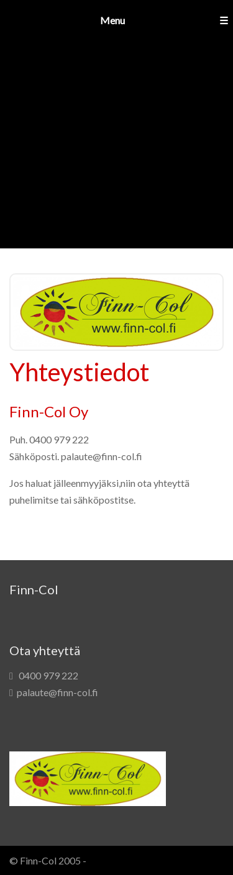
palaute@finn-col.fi (57, 692)
